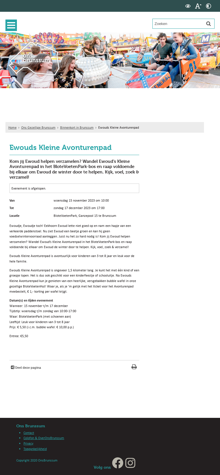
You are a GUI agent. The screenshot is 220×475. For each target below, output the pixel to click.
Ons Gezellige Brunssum (38, 127)
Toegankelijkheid (35, 448)
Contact (28, 432)
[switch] (188, 6)
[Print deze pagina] (134, 367)
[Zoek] (208, 24)
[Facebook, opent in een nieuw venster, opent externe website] (117, 467)
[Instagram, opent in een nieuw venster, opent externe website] (130, 467)
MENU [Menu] (12, 25)
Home (12, 127)
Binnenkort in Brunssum (77, 127)
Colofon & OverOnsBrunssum (43, 437)
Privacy (28, 443)
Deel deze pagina (27, 367)
